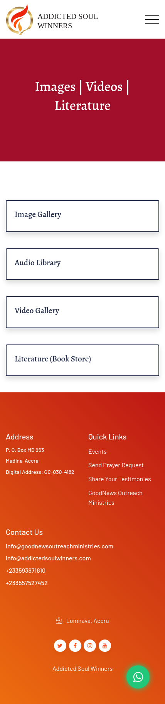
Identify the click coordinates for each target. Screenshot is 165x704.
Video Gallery (37, 310)
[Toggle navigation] (152, 19)
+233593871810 (25, 570)
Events (97, 451)
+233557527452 (27, 582)
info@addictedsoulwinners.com (48, 558)
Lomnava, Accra (82, 620)
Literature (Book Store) (53, 358)
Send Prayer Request (116, 464)
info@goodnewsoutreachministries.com (59, 546)
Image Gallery (38, 214)
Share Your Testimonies (119, 478)
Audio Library (38, 262)
